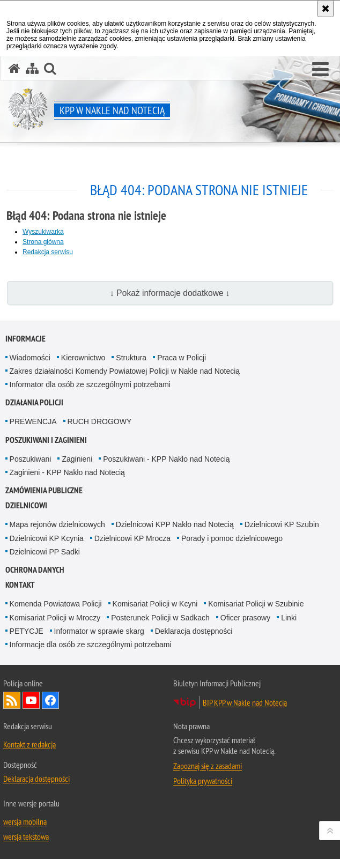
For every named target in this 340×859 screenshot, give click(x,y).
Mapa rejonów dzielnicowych (57, 524)
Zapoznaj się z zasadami (207, 765)
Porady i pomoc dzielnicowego (232, 538)
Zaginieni (77, 459)
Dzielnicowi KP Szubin (282, 524)
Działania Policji (34, 402)
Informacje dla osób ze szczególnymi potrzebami (91, 644)
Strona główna (43, 242)
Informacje (25, 338)
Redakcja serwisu (48, 252)
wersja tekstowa (26, 836)
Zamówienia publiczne (44, 490)
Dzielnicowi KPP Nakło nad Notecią (175, 524)
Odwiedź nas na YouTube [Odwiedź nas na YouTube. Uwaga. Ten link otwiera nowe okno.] (31, 700)
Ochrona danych (34, 569)
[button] (320, 69)
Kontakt (20, 584)
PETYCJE (26, 631)
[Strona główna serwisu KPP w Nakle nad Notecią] (14, 68)
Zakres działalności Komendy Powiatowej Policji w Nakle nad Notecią (125, 371)
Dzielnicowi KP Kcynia (47, 538)
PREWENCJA (33, 421)
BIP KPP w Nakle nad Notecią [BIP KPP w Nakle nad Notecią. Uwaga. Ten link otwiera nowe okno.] (245, 702)
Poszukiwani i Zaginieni (46, 440)
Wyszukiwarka (43, 231)
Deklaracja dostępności (194, 631)
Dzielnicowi (26, 505)
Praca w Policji (181, 357)
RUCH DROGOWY (100, 421)
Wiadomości (30, 357)
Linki (289, 617)
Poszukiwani (30, 459)
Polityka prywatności (202, 780)
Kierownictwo (83, 357)
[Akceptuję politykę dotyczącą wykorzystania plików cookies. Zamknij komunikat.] (325, 8)
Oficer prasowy (245, 617)
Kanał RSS (11, 700)
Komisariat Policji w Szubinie (256, 603)
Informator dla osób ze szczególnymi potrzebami (90, 384)
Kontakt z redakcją (29, 744)
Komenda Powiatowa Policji (56, 603)
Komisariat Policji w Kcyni (155, 603)
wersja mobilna (25, 821)
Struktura (131, 357)
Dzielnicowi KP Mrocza (132, 538)
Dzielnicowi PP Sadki (45, 551)
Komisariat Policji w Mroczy (55, 617)
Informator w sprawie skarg (99, 631)
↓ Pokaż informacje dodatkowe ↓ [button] (170, 293)
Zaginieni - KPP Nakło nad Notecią (67, 472)
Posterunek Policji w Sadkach (160, 617)
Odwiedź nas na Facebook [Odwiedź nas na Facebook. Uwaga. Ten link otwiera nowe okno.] (50, 700)
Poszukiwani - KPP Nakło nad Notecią (166, 459)
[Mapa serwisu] (32, 68)
